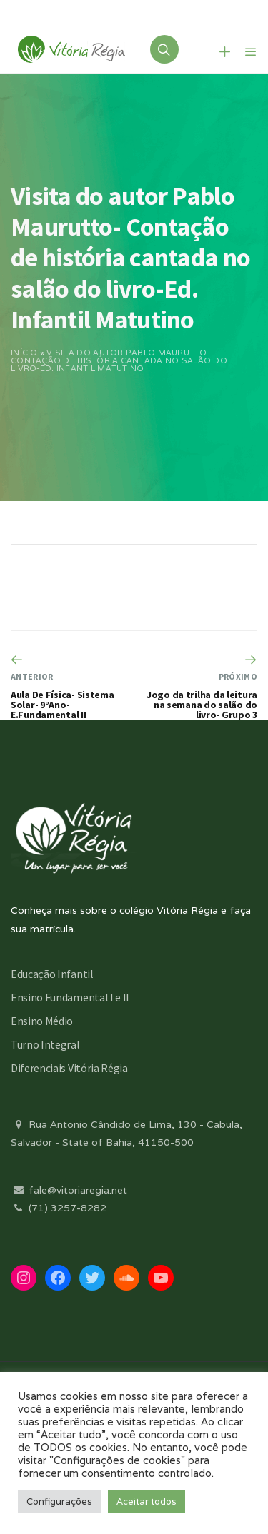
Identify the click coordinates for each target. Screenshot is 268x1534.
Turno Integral (45, 1044)
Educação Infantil (52, 974)
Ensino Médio (42, 1021)
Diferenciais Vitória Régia (69, 1068)
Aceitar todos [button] (146, 1501)
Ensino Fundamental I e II (70, 997)
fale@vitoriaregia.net (69, 1190)
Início (24, 353)
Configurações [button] (59, 1501)
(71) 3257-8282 (58, 1207)
